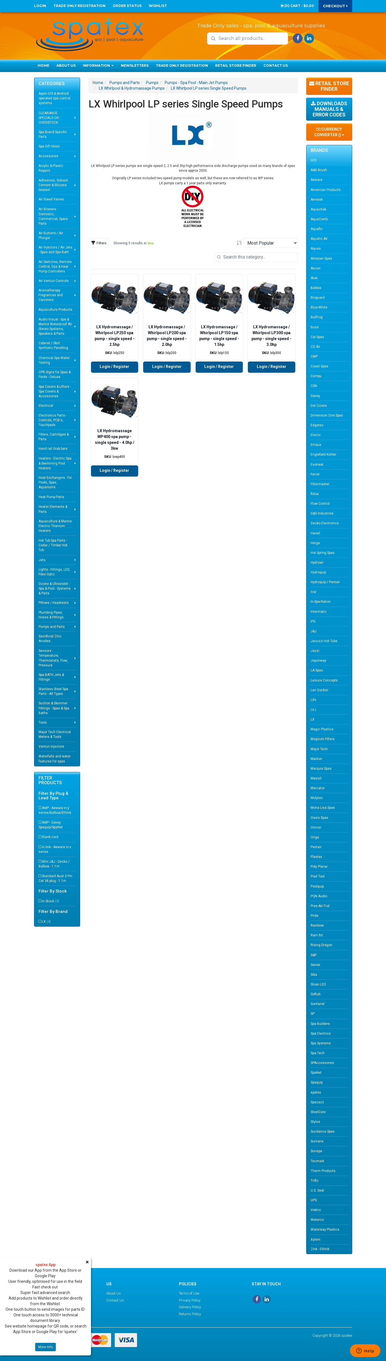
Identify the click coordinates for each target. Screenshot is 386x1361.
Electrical (46, 406)
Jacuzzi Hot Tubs (324, 641)
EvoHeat (317, 465)
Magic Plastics (322, 729)
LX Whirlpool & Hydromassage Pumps (132, 88)
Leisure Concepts (324, 680)
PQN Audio (319, 896)
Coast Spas (319, 366)
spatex (316, 1092)
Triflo (314, 1181)
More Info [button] (45, 1347)
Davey (315, 396)
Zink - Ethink (320, 1249)
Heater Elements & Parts (53, 509)
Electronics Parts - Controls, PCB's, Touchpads (53, 420)
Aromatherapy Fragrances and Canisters (51, 295)
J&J (314, 631)
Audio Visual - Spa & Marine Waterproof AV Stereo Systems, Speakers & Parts (55, 326)
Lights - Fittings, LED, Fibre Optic (54, 572)
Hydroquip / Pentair (325, 582)
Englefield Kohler (323, 454)
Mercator (318, 788)
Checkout (335, 6)
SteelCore (318, 1112)
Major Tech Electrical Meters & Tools (55, 734)
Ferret (315, 474)
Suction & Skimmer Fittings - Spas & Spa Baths (54, 708)
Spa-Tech (318, 1053)
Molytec (317, 798)
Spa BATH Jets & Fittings (51, 677)
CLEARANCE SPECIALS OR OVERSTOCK (49, 118)
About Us (66, 65)
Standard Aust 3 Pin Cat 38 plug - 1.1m (55, 878)
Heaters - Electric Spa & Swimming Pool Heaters (55, 463)
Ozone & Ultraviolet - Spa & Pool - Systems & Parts (55, 588)
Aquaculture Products (55, 310)
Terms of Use (189, 1293)
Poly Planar (319, 867)
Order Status (127, 6)
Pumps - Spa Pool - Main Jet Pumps (196, 82)
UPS (314, 1200)
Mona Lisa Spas (323, 808)
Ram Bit (317, 935)
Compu (316, 376)
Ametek (317, 200)
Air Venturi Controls (54, 281)
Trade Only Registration (79, 6)
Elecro (315, 435)
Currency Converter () (329, 132)
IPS (313, 621)
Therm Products (323, 1171)
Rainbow (317, 925)
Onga (315, 837)
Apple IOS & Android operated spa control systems (54, 98)
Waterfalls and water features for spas (55, 758)
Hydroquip (318, 572)
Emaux (316, 445)
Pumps (152, 82)
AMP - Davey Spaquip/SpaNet (51, 825)
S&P (314, 955)
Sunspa (316, 1151)
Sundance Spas (323, 1131)
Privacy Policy (189, 1300)
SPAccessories (322, 1063)
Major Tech (319, 749)
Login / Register (114, 366)
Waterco (317, 1220)
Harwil (315, 533)
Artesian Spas (321, 258)
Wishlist (158, 6)
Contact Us (275, 65)
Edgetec (317, 425)
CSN (314, 386)
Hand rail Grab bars (53, 449)
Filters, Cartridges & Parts (54, 436)
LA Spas (317, 670)
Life (313, 700)
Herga (315, 543)
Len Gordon (319, 690)
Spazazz (317, 1102)
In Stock (50, 901)
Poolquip (317, 886)
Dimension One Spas (327, 415)
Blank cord (50, 837)
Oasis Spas (319, 818)
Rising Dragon (321, 945)
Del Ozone (319, 406)
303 (314, 160)
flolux (315, 494)
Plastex (316, 857)
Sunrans (317, 1141)
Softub (315, 994)
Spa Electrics (321, 1033)
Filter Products (50, 780)
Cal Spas (317, 337)
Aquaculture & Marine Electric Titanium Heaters (55, 526)
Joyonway (318, 660)
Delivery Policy (190, 1307)
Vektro (316, 1210)
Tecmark (317, 1161)
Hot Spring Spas (323, 553)
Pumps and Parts (52, 627)
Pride (314, 916)
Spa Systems (321, 1043)
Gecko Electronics (325, 523)
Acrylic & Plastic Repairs (51, 168)
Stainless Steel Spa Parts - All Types (53, 691)
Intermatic (319, 612)
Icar (314, 592)
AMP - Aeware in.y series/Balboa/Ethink (55, 810)
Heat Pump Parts (51, 497)
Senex (315, 965)
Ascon (316, 268)
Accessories (48, 156)
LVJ (313, 710)
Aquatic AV (319, 239)
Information (98, 65)
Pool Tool (318, 876)
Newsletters (134, 65)
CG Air (315, 347)
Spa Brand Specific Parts (53, 134)
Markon (316, 759)
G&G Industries (322, 513)
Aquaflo (316, 229)
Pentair (316, 847)
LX (46, 922)
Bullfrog (317, 317)
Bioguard (318, 298)
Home (43, 65)
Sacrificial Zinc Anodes (50, 638)
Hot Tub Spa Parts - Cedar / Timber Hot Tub (53, 545)
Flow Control (320, 504)
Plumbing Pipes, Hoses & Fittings (51, 615)
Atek (314, 278)
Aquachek (318, 209)
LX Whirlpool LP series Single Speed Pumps (208, 88)
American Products (326, 190)
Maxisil (316, 778)
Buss (315, 327)
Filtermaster (320, 484)
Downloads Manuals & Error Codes (329, 109)
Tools (43, 722)
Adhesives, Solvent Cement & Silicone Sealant (53, 185)
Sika (314, 975)
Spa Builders (320, 1024)
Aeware (316, 180)
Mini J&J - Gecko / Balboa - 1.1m (54, 864)
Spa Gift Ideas (49, 146)
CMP (314, 356)
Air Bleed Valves (51, 199)
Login (40, 6)
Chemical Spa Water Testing (54, 360)
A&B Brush (319, 170)
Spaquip (317, 1082)
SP (313, 1014)
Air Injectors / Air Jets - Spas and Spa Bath (55, 249)
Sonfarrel (318, 1004)
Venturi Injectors (51, 746)
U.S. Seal (317, 1190)
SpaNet (316, 1073)
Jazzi (315, 651)
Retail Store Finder (235, 65)
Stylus (315, 1122)
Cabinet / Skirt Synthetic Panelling (53, 345)
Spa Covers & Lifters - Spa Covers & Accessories (55, 391)
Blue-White (319, 307)
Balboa (316, 288)
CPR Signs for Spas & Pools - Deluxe (55, 374)
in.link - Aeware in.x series (55, 849)
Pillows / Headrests (54, 603)
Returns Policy (190, 1314)
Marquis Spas (321, 769)
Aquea (316, 248)
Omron (316, 827)
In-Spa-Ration (321, 602)
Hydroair (317, 563)
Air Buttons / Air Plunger (51, 235)
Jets (42, 560)
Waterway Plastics (325, 1229)
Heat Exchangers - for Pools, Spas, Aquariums (55, 482)
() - (297, 6)
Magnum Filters (323, 739)
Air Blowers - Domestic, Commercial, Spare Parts (53, 216)
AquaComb (319, 219)
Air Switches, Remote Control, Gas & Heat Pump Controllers (55, 266)
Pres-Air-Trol (320, 906)
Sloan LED (318, 984)
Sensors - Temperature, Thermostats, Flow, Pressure (53, 658)
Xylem (315, 1240)
